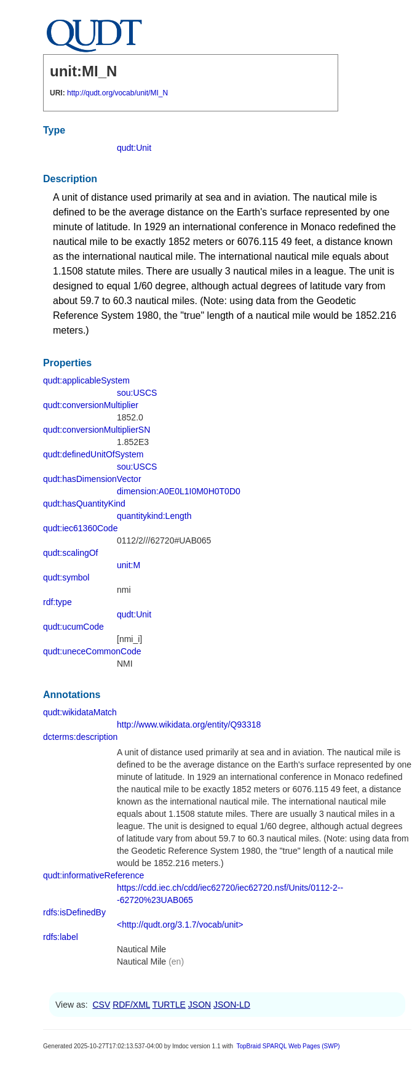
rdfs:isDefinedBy (74, 912)
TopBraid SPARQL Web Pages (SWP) (287, 1046)
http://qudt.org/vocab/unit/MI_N (117, 93)
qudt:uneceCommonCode (92, 651)
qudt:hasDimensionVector (92, 479)
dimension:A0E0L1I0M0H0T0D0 (178, 491)
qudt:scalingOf (70, 553)
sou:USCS (137, 393)
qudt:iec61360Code (80, 528)
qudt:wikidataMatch (80, 712)
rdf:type (57, 602)
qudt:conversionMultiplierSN (96, 430)
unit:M (128, 565)
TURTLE (169, 1005)
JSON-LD (231, 1005)
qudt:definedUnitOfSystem (93, 454)
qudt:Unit (134, 148)
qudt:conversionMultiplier (90, 405)
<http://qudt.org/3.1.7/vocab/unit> (180, 924)
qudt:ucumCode (73, 627)
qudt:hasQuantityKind (84, 503)
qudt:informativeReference (93, 875)
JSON (199, 1005)
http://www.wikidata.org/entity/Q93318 (189, 724)
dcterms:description (80, 737)
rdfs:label (60, 937)
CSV (101, 1005)
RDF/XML (131, 1005)
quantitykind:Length (154, 516)
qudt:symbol (66, 577)
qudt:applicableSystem (86, 380)
